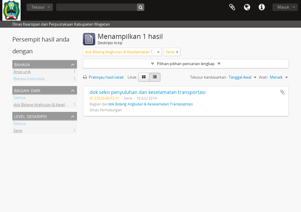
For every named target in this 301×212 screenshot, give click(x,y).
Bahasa (247, 7)
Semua (20, 98)
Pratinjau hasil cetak (103, 77)
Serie (18, 131)
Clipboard (232, 7)
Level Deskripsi (30, 116)
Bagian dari (27, 90)
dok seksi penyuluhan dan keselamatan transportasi (147, 92)
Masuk (283, 7)
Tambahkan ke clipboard (282, 92)
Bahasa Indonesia (29, 79)
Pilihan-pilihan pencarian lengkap (186, 63)
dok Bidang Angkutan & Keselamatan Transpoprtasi (58, 105)
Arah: (263, 77)
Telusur (37, 7)
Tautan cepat (261, 7)
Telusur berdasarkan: (208, 77)
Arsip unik (22, 72)
